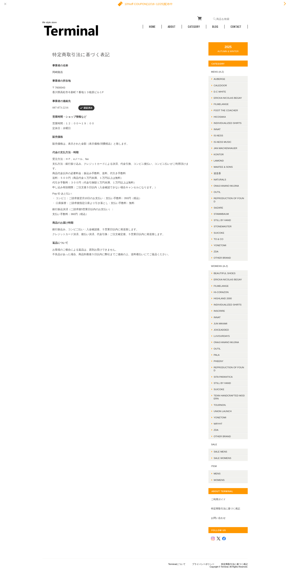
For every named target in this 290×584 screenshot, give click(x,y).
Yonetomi (220, 245)
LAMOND (219, 160)
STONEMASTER (223, 226)
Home (152, 27)
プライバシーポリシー (203, 564)
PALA (217, 355)
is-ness (218, 135)
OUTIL (217, 192)
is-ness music (222, 142)
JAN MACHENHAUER (225, 148)
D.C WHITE (220, 91)
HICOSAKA (220, 116)
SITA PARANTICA (223, 376)
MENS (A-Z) (217, 71)
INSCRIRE (219, 310)
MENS (217, 473)
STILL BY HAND (222, 383)
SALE (214, 444)
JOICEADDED (221, 329)
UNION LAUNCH (223, 411)
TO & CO (218, 239)
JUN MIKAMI (220, 323)
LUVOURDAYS (222, 336)
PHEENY (218, 361)
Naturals (220, 179)
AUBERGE (219, 79)
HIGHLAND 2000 (223, 298)
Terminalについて (176, 564)
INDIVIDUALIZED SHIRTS (227, 123)
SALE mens (220, 451)
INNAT (217, 129)
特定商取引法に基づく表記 (225, 508)
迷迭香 (217, 173)
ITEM (214, 466)
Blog (215, 27)
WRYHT (218, 423)
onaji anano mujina (226, 185)
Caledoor (220, 85)
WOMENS (219, 480)
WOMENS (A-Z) (219, 266)
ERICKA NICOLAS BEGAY (228, 98)
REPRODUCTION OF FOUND (229, 200)
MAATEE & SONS (223, 167)
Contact (236, 27)
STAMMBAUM (221, 214)
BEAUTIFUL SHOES (224, 273)
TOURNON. (220, 405)
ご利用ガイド (218, 499)
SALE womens (222, 458)
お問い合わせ (218, 518)
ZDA (216, 251)
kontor (219, 154)
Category (194, 27)
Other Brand (222, 257)
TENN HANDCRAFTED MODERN (229, 397)
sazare (218, 207)
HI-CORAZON (221, 292)
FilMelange (221, 104)
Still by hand (222, 220)
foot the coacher (226, 110)
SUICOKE (219, 232)
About (172, 27)
